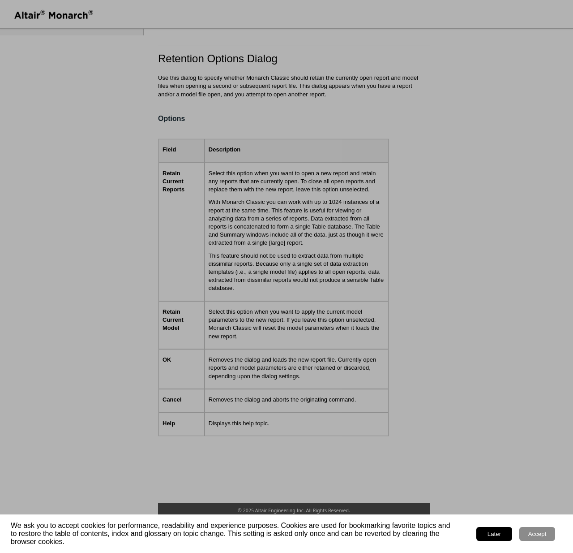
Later (494, 534)
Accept (537, 534)
